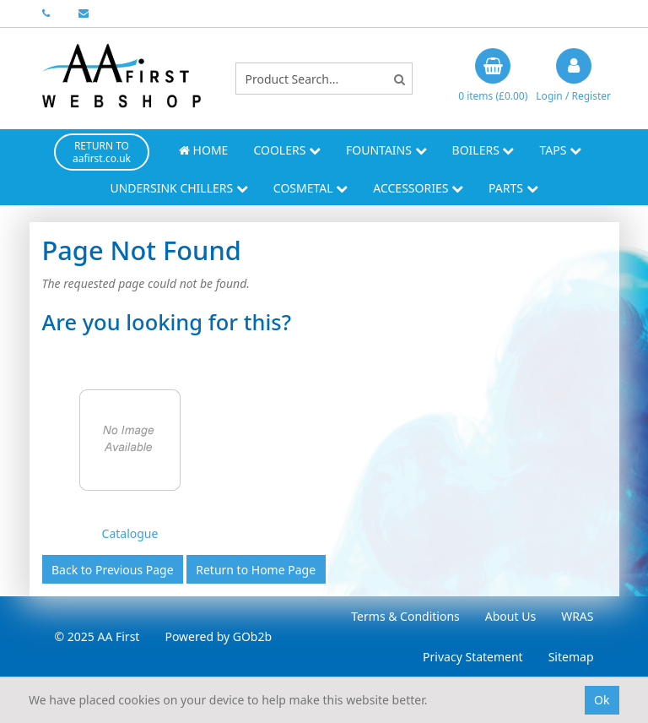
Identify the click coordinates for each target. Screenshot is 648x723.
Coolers (287, 150)
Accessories (418, 188)
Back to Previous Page (112, 570)
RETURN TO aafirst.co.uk (102, 152)
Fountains (386, 150)
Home (203, 150)
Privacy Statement (473, 657)
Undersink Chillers (178, 188)
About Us (510, 616)
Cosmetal (310, 188)
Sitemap (571, 657)
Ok (601, 700)
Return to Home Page (256, 570)
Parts (513, 188)
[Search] (399, 79)
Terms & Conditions (405, 616)
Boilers (483, 150)
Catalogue (130, 533)
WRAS (577, 616)
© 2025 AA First (97, 636)
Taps (560, 150)
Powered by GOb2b (218, 636)
